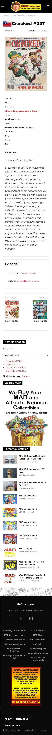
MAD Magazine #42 (28, 509)
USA (20, 475)
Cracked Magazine (17, 16)
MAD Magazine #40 (28, 535)
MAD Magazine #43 (28, 496)
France (21, 462)
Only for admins (12, 335)
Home (5, 16)
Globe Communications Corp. (21, 111)
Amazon (26, 376)
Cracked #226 (12, 311)
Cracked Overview (16, 367)
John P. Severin (29, 273)
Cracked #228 (40, 311)
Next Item (11, 364)
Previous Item (13, 361)
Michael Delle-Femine (27, 281)
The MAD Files (25, 549)
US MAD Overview (16, 371)
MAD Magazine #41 (28, 522)
